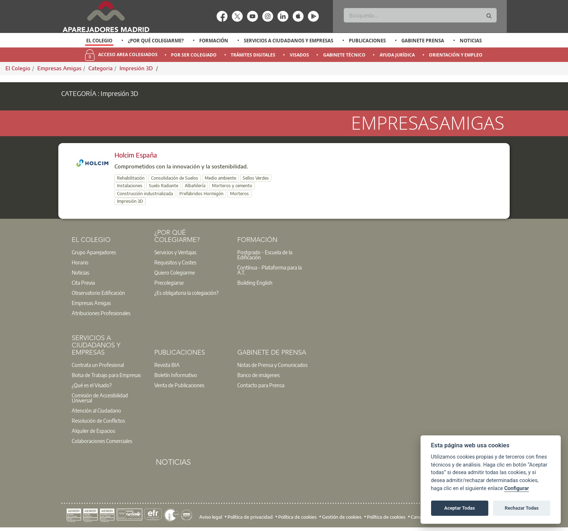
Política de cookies (297, 516)
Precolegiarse (169, 282)
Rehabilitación (131, 178)
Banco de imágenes (258, 375)
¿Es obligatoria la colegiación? (186, 292)
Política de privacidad (250, 516)
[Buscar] (420, 15)
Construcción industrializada (145, 193)
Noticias (471, 40)
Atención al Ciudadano (96, 410)
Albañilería (195, 185)
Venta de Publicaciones (179, 385)
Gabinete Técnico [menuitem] (344, 55)
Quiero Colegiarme (174, 272)
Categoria (100, 68)
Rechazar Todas (522, 508)
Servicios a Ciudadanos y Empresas (288, 40)
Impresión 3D (137, 68)
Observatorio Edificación (98, 292)
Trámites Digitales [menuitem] (253, 55)
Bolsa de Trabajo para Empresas (106, 375)
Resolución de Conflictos (98, 420)
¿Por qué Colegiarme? (156, 40)
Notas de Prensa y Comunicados (272, 364)
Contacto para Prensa (260, 385)
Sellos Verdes (256, 178)
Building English (254, 282)
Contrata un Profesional (98, 364)
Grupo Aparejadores (94, 252)
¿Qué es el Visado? (92, 385)
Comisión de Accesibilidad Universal (100, 398)
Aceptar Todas (459, 508)
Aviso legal (210, 516)
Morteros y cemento (232, 185)
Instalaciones (129, 185)
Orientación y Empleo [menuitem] (456, 55)
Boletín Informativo (175, 375)
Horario (80, 262)
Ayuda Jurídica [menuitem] (397, 55)
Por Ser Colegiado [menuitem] (194, 55)
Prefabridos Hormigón (201, 193)
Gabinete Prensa (422, 40)
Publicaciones (367, 40)
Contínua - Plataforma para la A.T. (269, 270)
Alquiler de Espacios (93, 430)
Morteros (239, 193)
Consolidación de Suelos (174, 178)
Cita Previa (83, 282)
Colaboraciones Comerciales (102, 441)
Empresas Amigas (59, 68)
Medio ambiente (220, 178)
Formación (213, 40)
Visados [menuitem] (299, 55)
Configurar (516, 488)
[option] (99, 40)
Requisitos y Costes (175, 262)
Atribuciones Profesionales (101, 313)
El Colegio (99, 40)
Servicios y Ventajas (175, 252)
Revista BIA (167, 364)
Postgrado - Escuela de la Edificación (264, 254)
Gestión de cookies (342, 516)
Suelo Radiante (163, 185)
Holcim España (135, 155)
